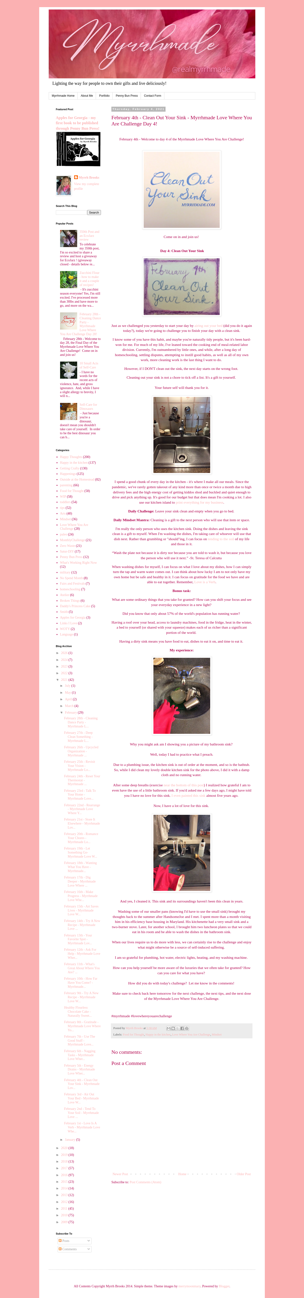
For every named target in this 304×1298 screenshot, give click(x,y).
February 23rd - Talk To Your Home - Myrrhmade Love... (80, 795)
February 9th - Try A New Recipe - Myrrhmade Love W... (81, 997)
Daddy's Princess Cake (75, 606)
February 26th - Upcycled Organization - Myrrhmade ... (81, 751)
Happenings (68, 474)
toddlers (65, 502)
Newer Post (120, 1174)
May (68, 692)
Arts (63, 513)
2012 (65, 1202)
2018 (65, 1161)
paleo (63, 534)
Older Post (244, 1174)
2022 (65, 673)
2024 (65, 660)
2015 (65, 1181)
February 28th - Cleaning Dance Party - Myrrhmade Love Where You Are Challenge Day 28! (80, 324)
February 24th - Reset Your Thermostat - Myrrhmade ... (82, 780)
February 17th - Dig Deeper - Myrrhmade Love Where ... (80, 881)
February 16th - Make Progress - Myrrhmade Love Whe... (81, 896)
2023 (65, 666)
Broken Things (70, 600)
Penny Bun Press (127, 95)
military (65, 572)
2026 (65, 653)
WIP (63, 496)
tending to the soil (221, 539)
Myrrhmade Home (63, 95)
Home (182, 1174)
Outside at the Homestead (77, 479)
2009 (65, 1222)
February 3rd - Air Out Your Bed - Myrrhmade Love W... (81, 1098)
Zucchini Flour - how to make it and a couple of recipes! (90, 278)
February (71, 712)
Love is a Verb (204, 582)
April (69, 699)
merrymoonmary (189, 1286)
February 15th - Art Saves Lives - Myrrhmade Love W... (81, 910)
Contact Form (152, 95)
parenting (66, 485)
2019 (65, 1155)
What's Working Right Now (78, 562)
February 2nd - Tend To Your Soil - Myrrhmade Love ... (81, 1113)
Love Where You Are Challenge (191, 1034)
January (70, 1139)
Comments (68, 1249)
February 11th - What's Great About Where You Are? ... (82, 968)
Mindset (217, 1034)
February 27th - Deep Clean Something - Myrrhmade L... (78, 737)
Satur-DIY (67, 551)
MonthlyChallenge (72, 540)
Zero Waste (67, 546)
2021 (65, 680)
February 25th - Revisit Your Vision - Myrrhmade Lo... (79, 766)
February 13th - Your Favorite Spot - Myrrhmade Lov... (78, 939)
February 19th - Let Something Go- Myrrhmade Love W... (80, 852)
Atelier (64, 595)
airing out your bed (209, 326)
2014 (65, 1188)
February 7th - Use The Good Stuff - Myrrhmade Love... (79, 1040)
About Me (87, 95)
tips (62, 508)
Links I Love (68, 623)
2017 (65, 1168)
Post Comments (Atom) (145, 1182)
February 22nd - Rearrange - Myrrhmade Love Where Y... (82, 809)
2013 (65, 1195)
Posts (64, 1241)
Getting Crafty (69, 468)
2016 (65, 1175)
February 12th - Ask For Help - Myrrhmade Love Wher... (82, 953)
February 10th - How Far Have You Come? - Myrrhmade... (80, 982)
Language (66, 634)
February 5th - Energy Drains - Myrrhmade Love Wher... (79, 1069)
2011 (64, 1208)
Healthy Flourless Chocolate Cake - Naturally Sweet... (78, 1011)
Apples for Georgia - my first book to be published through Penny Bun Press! (77, 123)
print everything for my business (199, 502)
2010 (65, 1215)
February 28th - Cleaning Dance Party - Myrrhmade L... (81, 722)
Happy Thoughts (71, 457)
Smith (64, 612)
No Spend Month (71, 578)
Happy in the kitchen (158, 1034)
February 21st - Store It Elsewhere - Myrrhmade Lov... (82, 823)
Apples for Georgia (73, 617)
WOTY (65, 629)
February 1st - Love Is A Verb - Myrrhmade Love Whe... (82, 1127)
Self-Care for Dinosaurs (88, 406)
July (68, 685)
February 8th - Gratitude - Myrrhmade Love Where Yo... (82, 1026)
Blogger (224, 1286)
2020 (65, 1148)
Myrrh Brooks (89, 177)
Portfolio (104, 95)
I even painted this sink (188, 795)
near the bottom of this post (184, 785)
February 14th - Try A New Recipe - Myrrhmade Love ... (82, 925)
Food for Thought (133, 1034)
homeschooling (70, 589)
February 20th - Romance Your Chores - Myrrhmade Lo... (81, 838)
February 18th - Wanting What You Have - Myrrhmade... (80, 867)
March (69, 706)
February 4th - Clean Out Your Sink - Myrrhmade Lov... (82, 1084)
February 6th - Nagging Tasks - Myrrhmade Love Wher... (79, 1055)
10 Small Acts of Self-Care (89, 365)
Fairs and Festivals (72, 583)
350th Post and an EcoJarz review (89, 236)
